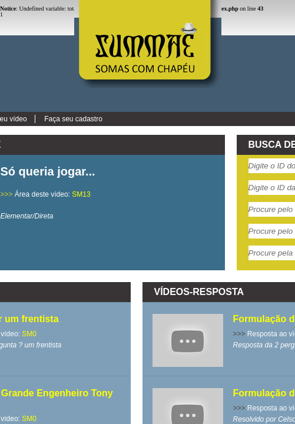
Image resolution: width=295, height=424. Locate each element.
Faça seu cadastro (73, 119)
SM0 (29, 334)
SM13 (81, 194)
